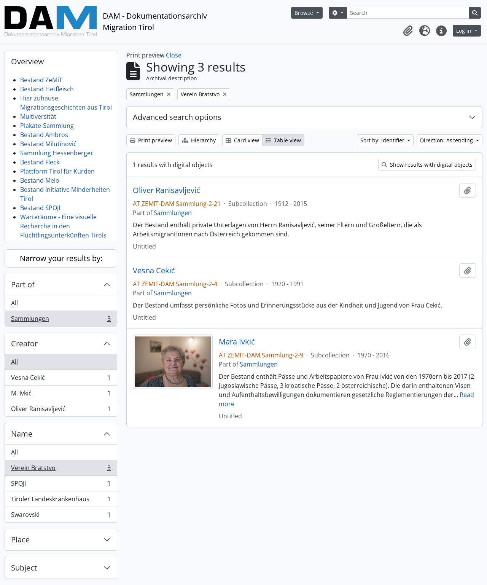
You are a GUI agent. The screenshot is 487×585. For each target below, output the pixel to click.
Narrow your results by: (61, 258)
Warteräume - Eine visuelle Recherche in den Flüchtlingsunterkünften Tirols (63, 226)
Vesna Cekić (61, 379)
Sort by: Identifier (383, 140)
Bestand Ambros (44, 135)
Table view (283, 140)
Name (21, 434)
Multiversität (38, 116)
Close (173, 55)
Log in (464, 30)
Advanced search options (177, 117)
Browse (304, 12)
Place (20, 539)
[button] (407, 30)
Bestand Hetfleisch (47, 89)
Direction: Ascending (447, 140)
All (14, 303)
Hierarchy (199, 140)
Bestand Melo (39, 180)
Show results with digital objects (427, 164)
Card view (242, 140)
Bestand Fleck (39, 162)
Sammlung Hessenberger (56, 153)
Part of (23, 284)
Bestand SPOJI (40, 208)
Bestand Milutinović (48, 144)
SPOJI (61, 485)
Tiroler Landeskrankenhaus (61, 500)
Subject (24, 568)
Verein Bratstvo (61, 469)
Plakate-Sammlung (47, 125)
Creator (24, 343)
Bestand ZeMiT (41, 80)
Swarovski (61, 516)
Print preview (151, 140)
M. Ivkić (61, 395)
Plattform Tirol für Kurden (57, 171)
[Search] (408, 13)
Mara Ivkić (237, 341)
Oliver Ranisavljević (61, 410)
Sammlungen (61, 320)
